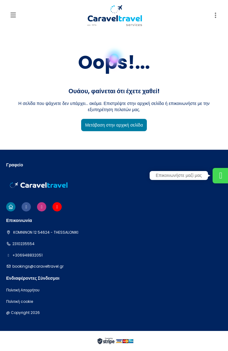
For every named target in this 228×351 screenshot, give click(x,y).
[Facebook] (26, 206)
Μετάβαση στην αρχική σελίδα (114, 125)
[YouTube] (57, 206)
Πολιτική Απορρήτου (22, 290)
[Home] (10, 206)
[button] (215, 15)
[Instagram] (41, 206)
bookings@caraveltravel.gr (38, 266)
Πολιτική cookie (19, 301)
